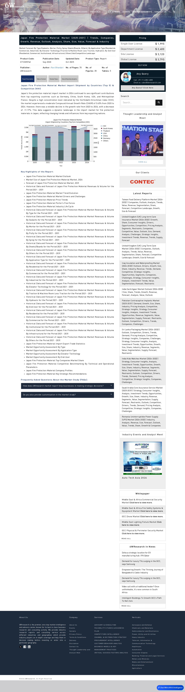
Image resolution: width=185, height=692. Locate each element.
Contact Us (165, 6)
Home (41, 6)
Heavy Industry (138, 649)
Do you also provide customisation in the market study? (67, 395)
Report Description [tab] (31, 80)
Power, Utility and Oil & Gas (144, 646)
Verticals (105, 6)
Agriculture (137, 680)
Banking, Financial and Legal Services (148, 668)
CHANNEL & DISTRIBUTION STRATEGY (110, 649)
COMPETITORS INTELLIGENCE (106, 646)
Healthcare (136, 658)
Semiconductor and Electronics (145, 643)
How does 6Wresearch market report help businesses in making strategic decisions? (67, 386)
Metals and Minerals (140, 671)
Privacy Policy (75, 646)
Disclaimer (74, 655)
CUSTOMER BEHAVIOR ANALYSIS (108, 655)
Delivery (72, 652)
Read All (126, 550)
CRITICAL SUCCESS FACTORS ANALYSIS (111, 664)
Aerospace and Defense (142, 637)
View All (142, 162)
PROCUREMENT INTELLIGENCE (107, 652)
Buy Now (142, 65)
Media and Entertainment (142, 674)
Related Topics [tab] (72, 80)
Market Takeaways (147, 6)
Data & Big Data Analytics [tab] (95, 80)
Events (131, 6)
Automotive (137, 661)
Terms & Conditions (77, 649)
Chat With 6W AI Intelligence (169, 687)
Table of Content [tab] (53, 80)
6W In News (119, 6)
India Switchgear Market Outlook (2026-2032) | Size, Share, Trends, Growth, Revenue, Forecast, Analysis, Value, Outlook (142, 295)
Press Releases (89, 6)
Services (63, 6)
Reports (74, 6)
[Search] (158, 103)
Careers (72, 643)
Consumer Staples (140, 664)
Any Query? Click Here (142, 88)
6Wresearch (30, 690)
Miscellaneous (138, 677)
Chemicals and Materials (142, 640)
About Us (51, 6)
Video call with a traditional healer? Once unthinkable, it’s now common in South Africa (141, 601)
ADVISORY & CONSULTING (105, 637)
